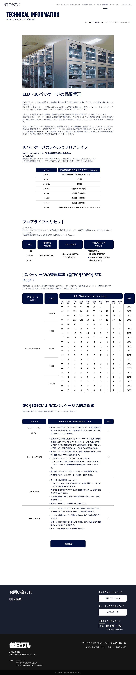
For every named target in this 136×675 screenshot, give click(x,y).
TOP (57, 4)
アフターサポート (116, 4)
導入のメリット (75, 4)
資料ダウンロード (112, 598)
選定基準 (85, 4)
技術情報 (105, 4)
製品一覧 (92, 4)
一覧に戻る (68, 544)
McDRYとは (65, 4)
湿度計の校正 (127, 4)
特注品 (99, 4)
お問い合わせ (112, 612)
